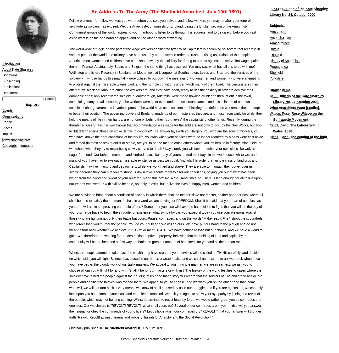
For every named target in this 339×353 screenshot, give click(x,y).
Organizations (12, 116)
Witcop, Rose (280, 113)
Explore (32, 104)
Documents (10, 93)
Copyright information (18, 146)
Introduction (11, 63)
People (7, 122)
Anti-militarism (280, 37)
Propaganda (279, 66)
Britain (274, 49)
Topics (7, 134)
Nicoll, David (279, 125)
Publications (11, 87)
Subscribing (11, 81)
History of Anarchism (285, 61)
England (276, 55)
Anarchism (278, 31)
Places (7, 128)
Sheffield (276, 72)
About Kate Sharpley (17, 69)
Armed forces (280, 43)
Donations (9, 75)
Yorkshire (277, 78)
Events (7, 110)
